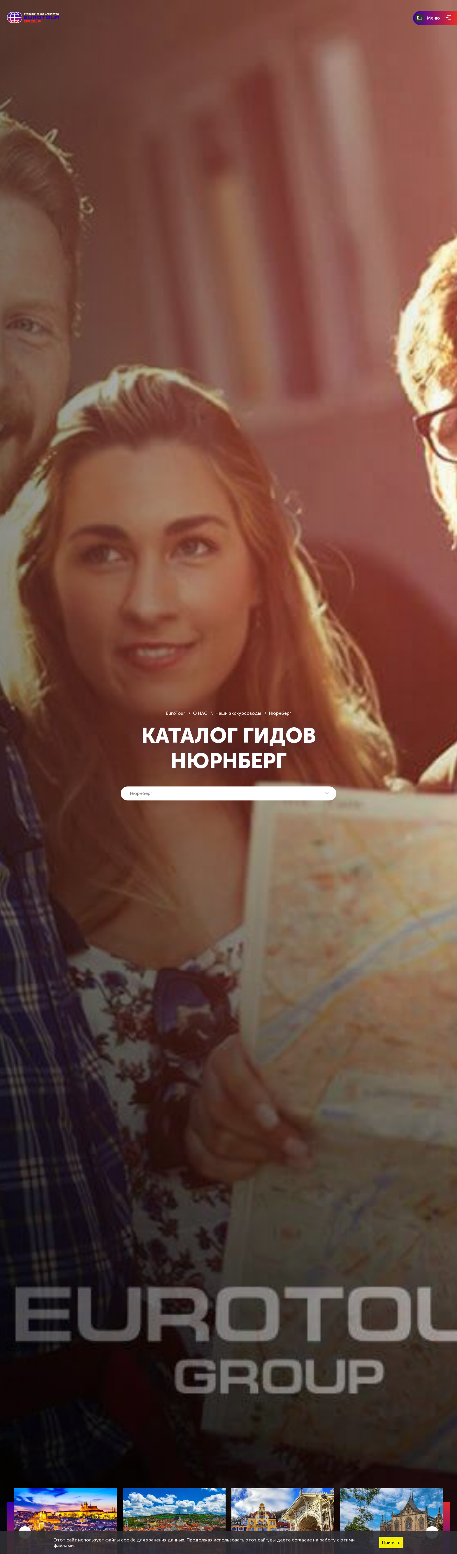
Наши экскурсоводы (238, 713)
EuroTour (176, 713)
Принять (391, 1542)
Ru (419, 17)
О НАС (200, 713)
